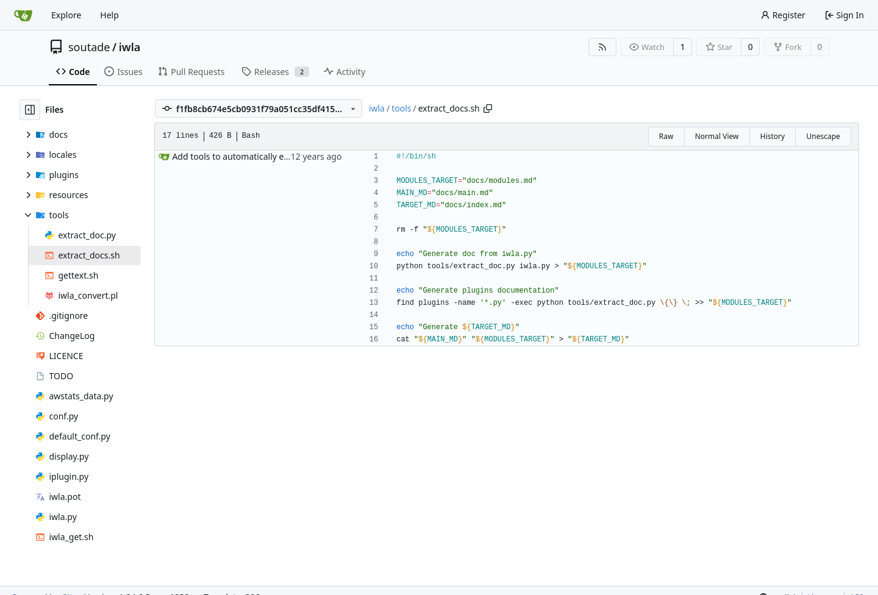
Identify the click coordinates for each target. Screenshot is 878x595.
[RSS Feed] (602, 47)
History (772, 136)
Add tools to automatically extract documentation (271, 156)
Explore (66, 15)
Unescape (823, 136)
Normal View (717, 136)
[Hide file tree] (30, 109)
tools (401, 108)
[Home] (23, 15)
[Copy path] (488, 108)
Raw (666, 136)
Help (109, 15)
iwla (130, 47)
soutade (89, 47)
